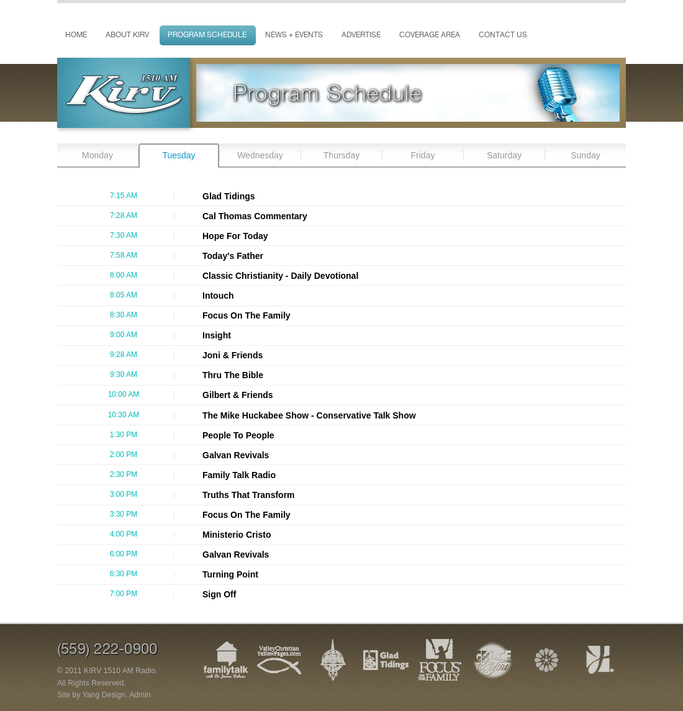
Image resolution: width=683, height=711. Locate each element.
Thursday (341, 155)
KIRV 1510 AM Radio (119, 670)
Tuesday (178, 155)
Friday (423, 155)
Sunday (585, 155)
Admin (140, 695)
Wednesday (260, 155)
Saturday (504, 155)
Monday (97, 155)
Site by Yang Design (91, 695)
